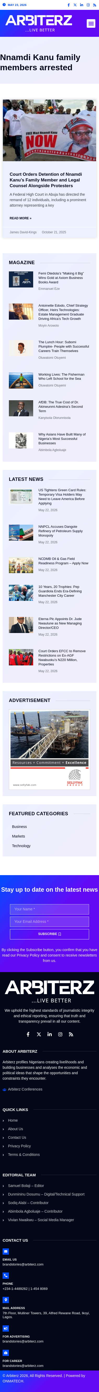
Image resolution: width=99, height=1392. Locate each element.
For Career (12, 1360)
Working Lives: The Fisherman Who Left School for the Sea (61, 376)
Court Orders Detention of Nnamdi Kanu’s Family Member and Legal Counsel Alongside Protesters (46, 180)
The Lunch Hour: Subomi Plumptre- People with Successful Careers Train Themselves (63, 346)
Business (19, 827)
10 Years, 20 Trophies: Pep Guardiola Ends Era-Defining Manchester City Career (59, 591)
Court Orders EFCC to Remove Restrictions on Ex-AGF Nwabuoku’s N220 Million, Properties (62, 657)
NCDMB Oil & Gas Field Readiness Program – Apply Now (63, 561)
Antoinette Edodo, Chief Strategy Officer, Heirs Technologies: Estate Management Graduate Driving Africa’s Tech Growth (63, 312)
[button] (91, 23)
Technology (21, 846)
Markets (18, 836)
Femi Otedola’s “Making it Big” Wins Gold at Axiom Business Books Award (61, 277)
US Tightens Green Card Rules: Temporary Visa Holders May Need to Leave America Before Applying (62, 496)
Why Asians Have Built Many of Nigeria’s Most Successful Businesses (62, 438)
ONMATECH (13, 1381)
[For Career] (6, 1353)
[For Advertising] (6, 1328)
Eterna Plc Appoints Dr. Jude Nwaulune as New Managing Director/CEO (59, 623)
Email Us (10, 1259)
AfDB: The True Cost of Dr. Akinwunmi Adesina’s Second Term (60, 406)
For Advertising (16, 1336)
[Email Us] (6, 1251)
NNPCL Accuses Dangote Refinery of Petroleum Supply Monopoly (60, 531)
